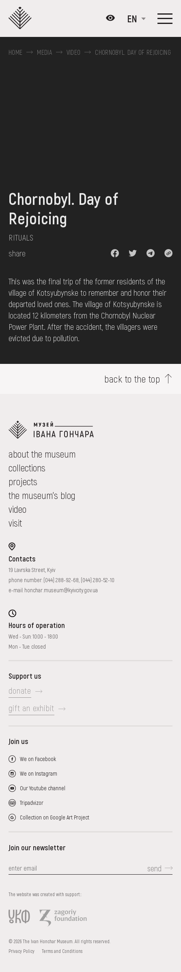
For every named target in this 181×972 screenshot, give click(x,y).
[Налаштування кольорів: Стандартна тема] (110, 18)
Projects (23, 481)
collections (27, 467)
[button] (115, 253)
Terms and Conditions (62, 951)
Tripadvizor (31, 802)
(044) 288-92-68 (61, 579)
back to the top (132, 379)
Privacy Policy (21, 951)
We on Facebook (38, 758)
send (154, 868)
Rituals (21, 237)
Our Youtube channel (42, 788)
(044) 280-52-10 (97, 579)
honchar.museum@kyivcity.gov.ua (61, 590)
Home (15, 52)
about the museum (42, 454)
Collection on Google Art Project (54, 817)
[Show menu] (164, 18)
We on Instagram (38, 773)
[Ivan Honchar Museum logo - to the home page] (23, 18)
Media (44, 52)
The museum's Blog (42, 495)
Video (74, 52)
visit (15, 523)
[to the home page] (90, 430)
